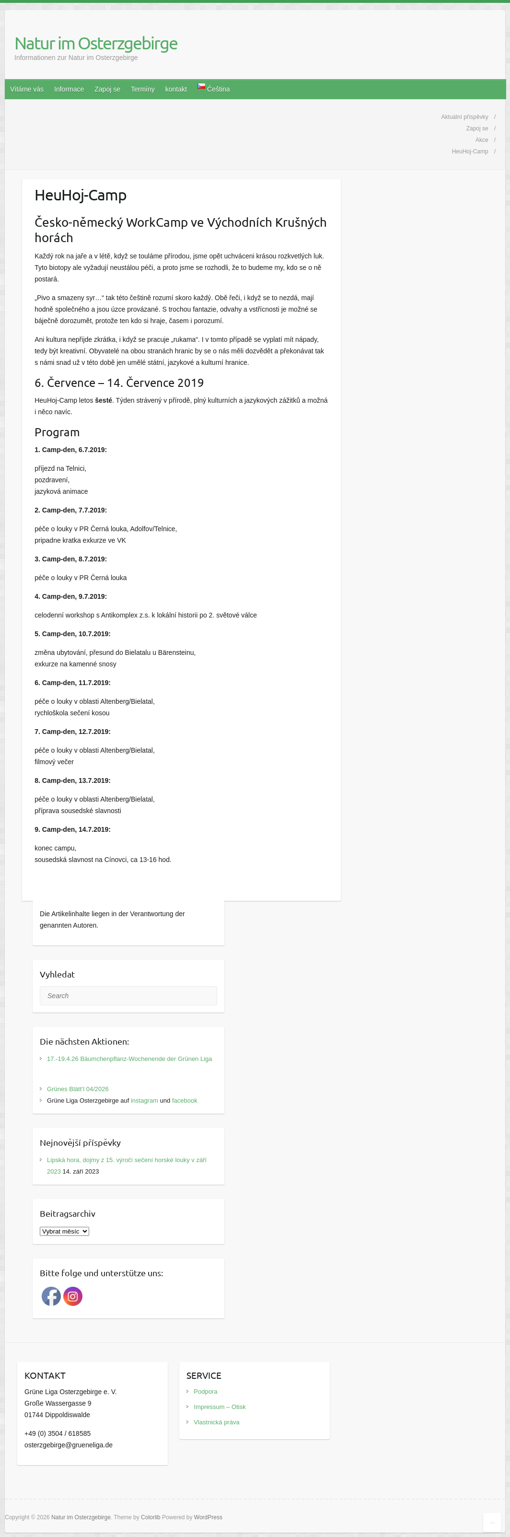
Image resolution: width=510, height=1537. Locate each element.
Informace (69, 89)
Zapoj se (107, 89)
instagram (144, 1100)
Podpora (205, 1391)
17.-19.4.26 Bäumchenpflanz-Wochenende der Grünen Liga (129, 1058)
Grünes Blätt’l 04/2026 (78, 1089)
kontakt (176, 89)
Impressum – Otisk (219, 1406)
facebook (184, 1100)
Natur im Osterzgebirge (95, 43)
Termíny (143, 89)
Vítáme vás (27, 89)
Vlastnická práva (216, 1422)
